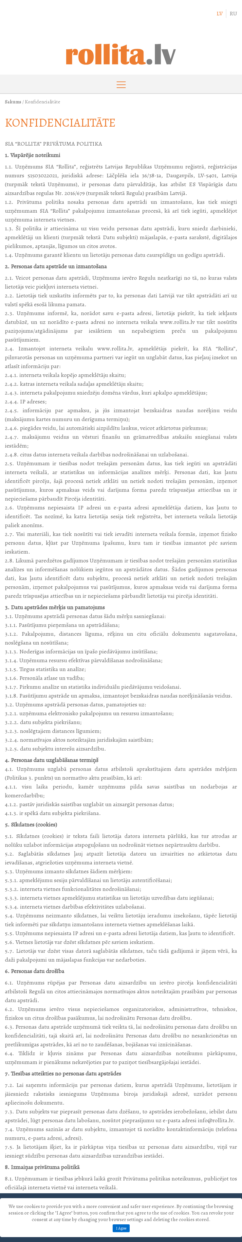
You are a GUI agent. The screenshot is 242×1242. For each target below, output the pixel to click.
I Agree (121, 1228)
